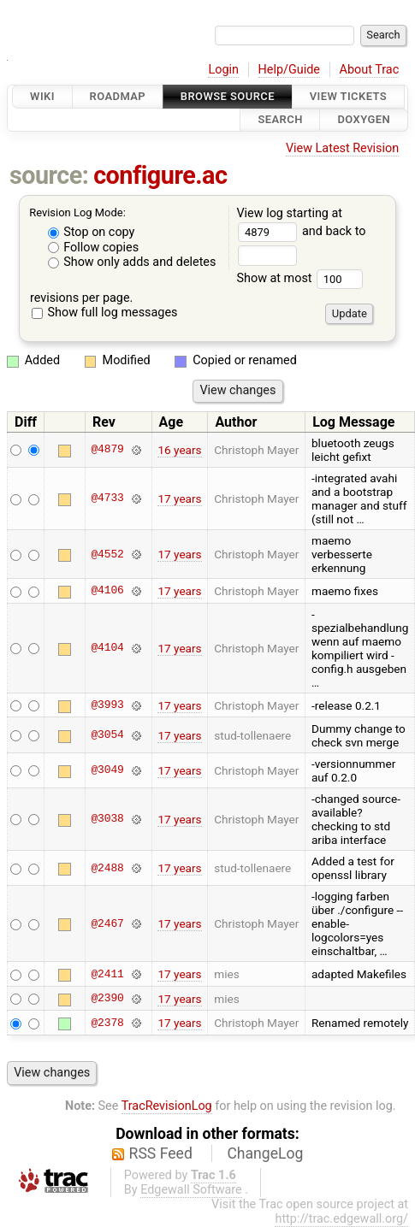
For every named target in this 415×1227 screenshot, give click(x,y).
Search (280, 120)
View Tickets (348, 96)
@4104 (107, 648)
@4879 (107, 449)
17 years (179, 498)
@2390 (107, 998)
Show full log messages (105, 312)
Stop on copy (91, 232)
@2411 (107, 974)
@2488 (107, 868)
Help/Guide (289, 69)
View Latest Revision (342, 148)
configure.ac (160, 175)
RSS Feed (161, 1153)
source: (49, 175)
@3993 (107, 705)
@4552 (107, 554)
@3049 (107, 770)
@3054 (107, 735)
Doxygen (363, 120)
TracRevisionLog (167, 1106)
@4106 (107, 591)
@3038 (107, 819)
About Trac (370, 69)
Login (223, 69)
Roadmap (118, 96)
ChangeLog (265, 1153)
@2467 (107, 923)
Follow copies (93, 247)
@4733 (107, 498)
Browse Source (228, 96)
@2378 (107, 1022)
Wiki (42, 96)
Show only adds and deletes (132, 262)
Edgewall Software (191, 1190)
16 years (179, 450)
